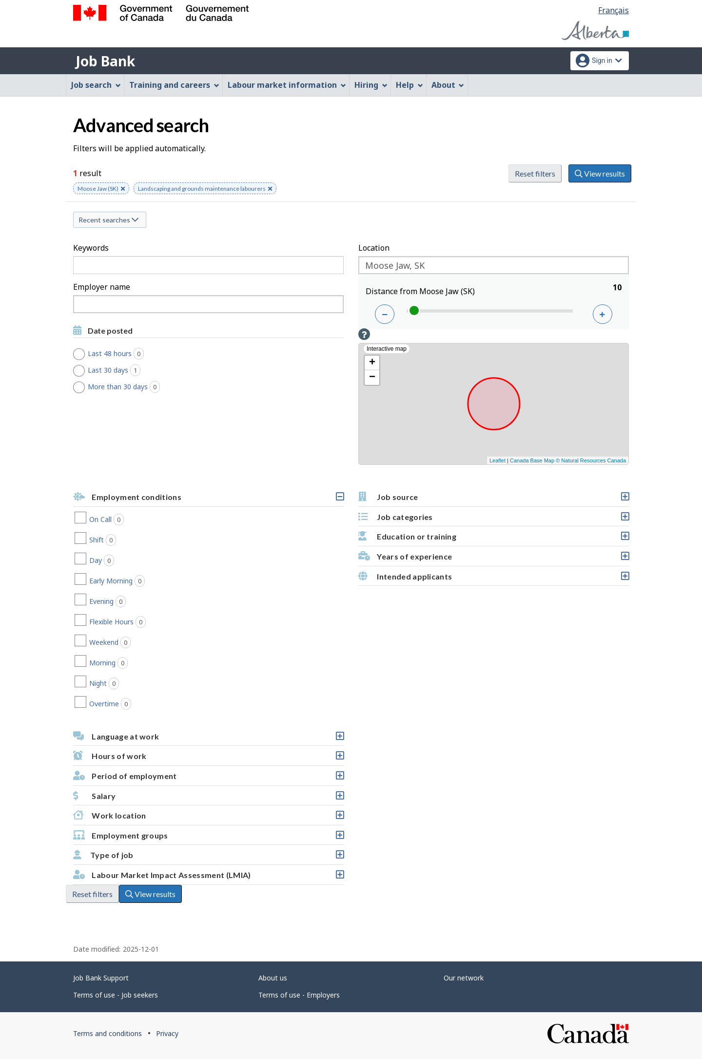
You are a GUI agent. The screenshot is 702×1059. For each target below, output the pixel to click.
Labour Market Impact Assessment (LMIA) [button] (208, 877)
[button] (364, 334)
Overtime (124, 704)
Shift (117, 540)
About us (272, 977)
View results (600, 173)
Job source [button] (493, 499)
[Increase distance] (602, 314)
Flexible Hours (132, 622)
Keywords (91, 247)
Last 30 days (118, 370)
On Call (121, 519)
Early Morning (131, 581)
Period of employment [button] (208, 778)
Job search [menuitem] (96, 85)
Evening (122, 601)
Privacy (167, 1033)
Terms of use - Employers (299, 994)
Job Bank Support (101, 977)
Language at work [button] (208, 738)
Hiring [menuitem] (371, 85)
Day (116, 560)
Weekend (124, 642)
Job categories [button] (493, 519)
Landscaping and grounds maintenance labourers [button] (205, 189)
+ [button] (372, 363)
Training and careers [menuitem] (174, 85)
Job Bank (105, 61)
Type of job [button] (208, 857)
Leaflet (497, 460)
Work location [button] (208, 817)
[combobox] (208, 304)
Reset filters (535, 173)
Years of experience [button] (493, 558)
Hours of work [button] (208, 758)
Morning (122, 663)
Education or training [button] (493, 538)
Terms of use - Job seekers (115, 994)
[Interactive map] (493, 404)
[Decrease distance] (384, 314)
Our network (464, 977)
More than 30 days (127, 387)
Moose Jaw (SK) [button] (101, 189)
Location (374, 247)
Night (118, 683)
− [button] (372, 377)
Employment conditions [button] (208, 499)
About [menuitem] (448, 85)
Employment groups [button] (208, 837)
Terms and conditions (107, 1033)
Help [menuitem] (409, 85)
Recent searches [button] (108, 220)
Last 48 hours (119, 354)
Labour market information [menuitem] (287, 85)
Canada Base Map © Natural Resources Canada (568, 460)
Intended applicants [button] (493, 578)
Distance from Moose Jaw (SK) (420, 291)
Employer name (101, 286)
